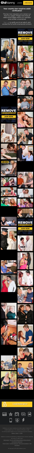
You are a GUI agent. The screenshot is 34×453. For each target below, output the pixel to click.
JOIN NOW (28, 3)
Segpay (13, 433)
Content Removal (14, 443)
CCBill (21, 433)
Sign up (6, 22)
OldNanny (5, 428)
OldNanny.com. (22, 448)
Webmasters (6, 440)
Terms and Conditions (24, 443)
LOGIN (19, 3)
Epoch (16, 433)
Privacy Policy (6, 443)
